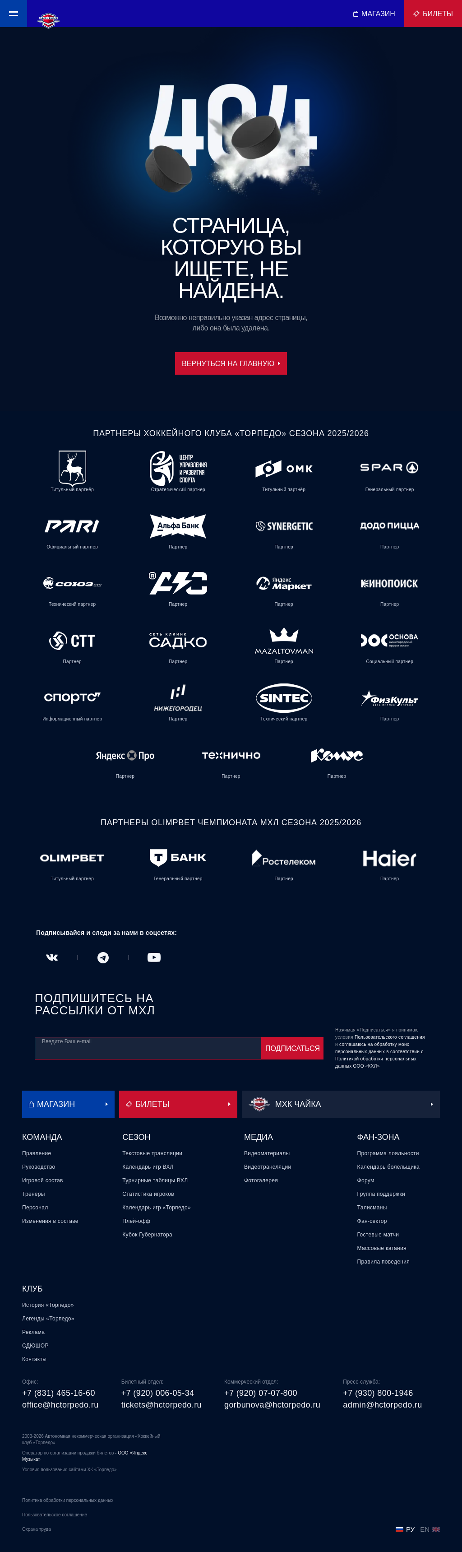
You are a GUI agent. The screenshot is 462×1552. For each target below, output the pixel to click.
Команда (42, 1137)
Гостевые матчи (378, 1234)
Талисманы (372, 1207)
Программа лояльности (388, 1153)
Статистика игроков (148, 1194)
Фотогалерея (261, 1180)
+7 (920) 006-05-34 (157, 1393)
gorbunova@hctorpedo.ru (272, 1404)
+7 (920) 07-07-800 (260, 1393)
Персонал (35, 1207)
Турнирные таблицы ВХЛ (155, 1180)
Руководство (38, 1167)
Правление (36, 1153)
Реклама (33, 1332)
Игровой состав (42, 1180)
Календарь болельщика (388, 1167)
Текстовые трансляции (152, 1153)
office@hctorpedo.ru (60, 1404)
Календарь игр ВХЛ (147, 1167)
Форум (365, 1180)
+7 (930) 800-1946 (378, 1393)
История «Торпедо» (48, 1305)
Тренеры (33, 1194)
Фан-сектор (372, 1221)
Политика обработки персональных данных (67, 1500)
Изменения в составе (50, 1221)
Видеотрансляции (267, 1167)
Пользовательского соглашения (390, 1037)
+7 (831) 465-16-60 (58, 1393)
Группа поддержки (381, 1194)
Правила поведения (383, 1262)
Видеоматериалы (267, 1153)
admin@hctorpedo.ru (382, 1404)
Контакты (34, 1359)
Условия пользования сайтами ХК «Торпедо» (69, 1469)
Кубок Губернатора (147, 1234)
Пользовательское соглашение (54, 1514)
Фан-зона (378, 1137)
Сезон (136, 1137)
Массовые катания (382, 1248)
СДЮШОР (35, 1346)
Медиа (258, 1137)
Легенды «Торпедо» (48, 1318)
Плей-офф (136, 1221)
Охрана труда (36, 1529)
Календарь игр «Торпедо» (156, 1207)
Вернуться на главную (231, 363)
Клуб (32, 1288)
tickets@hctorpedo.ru (161, 1404)
